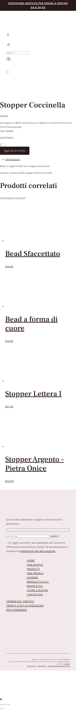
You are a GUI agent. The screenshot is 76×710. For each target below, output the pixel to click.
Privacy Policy (31, 666)
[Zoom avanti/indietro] (1, 704)
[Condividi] (6, 704)
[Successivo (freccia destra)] (4, 708)
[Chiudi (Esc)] (9, 704)
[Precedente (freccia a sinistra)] (1, 708)
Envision (67, 664)
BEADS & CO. (35, 586)
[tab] (40, 159)
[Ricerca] (8, 59)
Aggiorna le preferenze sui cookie (59, 666)
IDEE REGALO (35, 573)
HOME (31, 560)
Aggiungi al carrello (15, 150)
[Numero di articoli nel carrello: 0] (7, 72)
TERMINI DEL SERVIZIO (20, 601)
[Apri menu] (8, 34)
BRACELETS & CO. (38, 581)
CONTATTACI (35, 594)
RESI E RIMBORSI (16, 609)
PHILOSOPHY (35, 564)
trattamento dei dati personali (37, 551)
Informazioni (12, 159)
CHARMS (32, 577)
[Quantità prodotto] (2, 144)
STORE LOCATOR (37, 590)
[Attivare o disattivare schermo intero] (4, 704)
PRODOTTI (33, 569)
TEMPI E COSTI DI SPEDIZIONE (25, 605)
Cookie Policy (41, 666)
